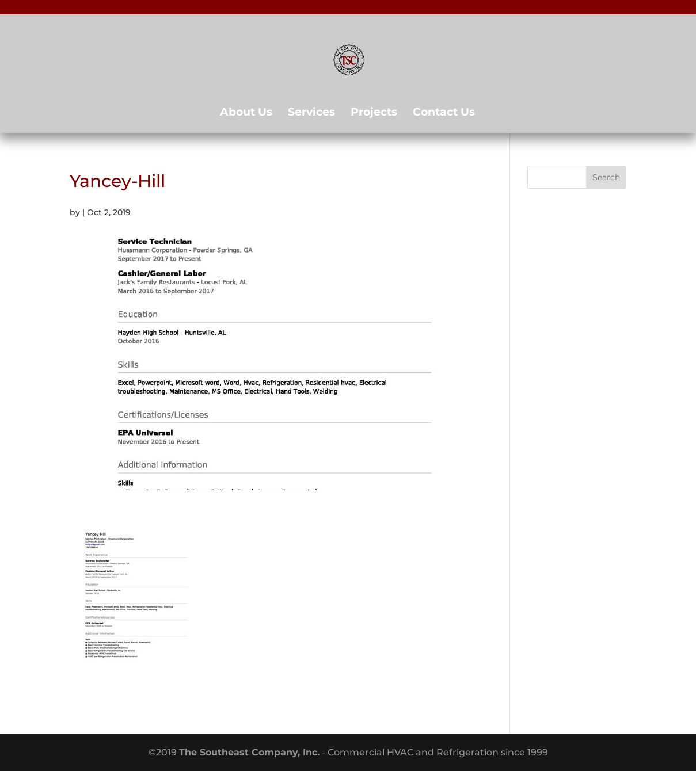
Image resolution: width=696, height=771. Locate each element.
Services (311, 113)
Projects (374, 113)
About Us (246, 113)
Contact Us (444, 113)
